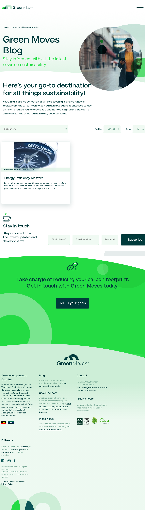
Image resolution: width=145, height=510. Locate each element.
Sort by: (98, 129)
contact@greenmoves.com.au (92, 388)
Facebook (6, 452)
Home (6, 27)
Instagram (18, 450)
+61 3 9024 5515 (88, 390)
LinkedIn (24, 447)
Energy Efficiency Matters (23, 178)
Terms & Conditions (18, 481)
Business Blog (11, 169)
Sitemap (4, 481)
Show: (128, 129)
